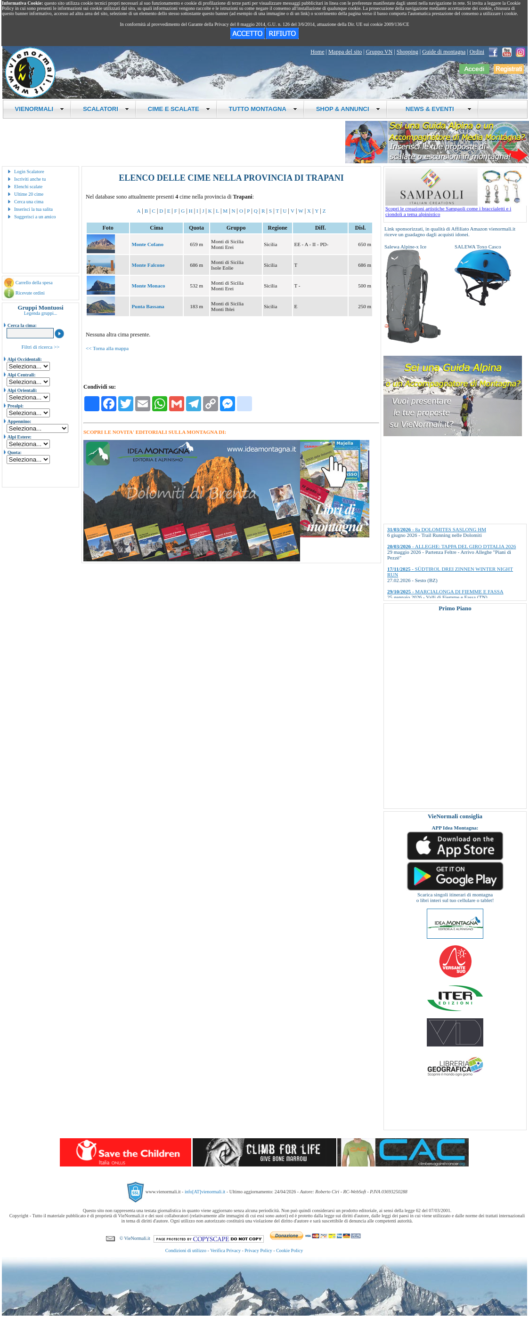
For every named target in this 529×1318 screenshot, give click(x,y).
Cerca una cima (28, 201)
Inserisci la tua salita (33, 209)
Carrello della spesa (34, 282)
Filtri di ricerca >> (40, 347)
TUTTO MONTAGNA (263, 108)
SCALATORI (106, 108)
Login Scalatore (29, 171)
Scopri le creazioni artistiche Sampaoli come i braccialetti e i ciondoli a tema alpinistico (456, 209)
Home (317, 51)
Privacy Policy (258, 1250)
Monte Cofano (147, 244)
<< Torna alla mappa (107, 348)
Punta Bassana (147, 306)
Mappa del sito (345, 51)
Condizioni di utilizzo (185, 1250)
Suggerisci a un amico (35, 216)
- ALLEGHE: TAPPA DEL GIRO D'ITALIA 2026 (451, 546)
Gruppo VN (379, 51)
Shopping (407, 51)
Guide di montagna (443, 51)
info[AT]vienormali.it (205, 1191)
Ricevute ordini (30, 293)
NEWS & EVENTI (435, 108)
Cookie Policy (289, 1250)
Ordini (477, 51)
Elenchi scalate (28, 186)
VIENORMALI (40, 108)
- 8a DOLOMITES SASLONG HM (436, 529)
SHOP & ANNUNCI (348, 108)
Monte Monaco (148, 285)
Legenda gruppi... (40, 313)
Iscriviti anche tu (30, 179)
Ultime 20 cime (28, 194)
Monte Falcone (147, 265)
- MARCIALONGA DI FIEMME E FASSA (445, 591)
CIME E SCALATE (179, 108)
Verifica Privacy (225, 1250)
